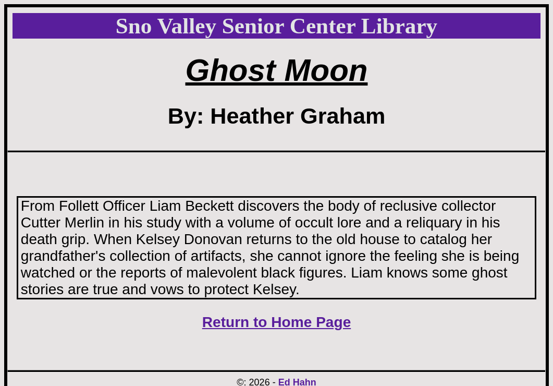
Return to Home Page (276, 322)
